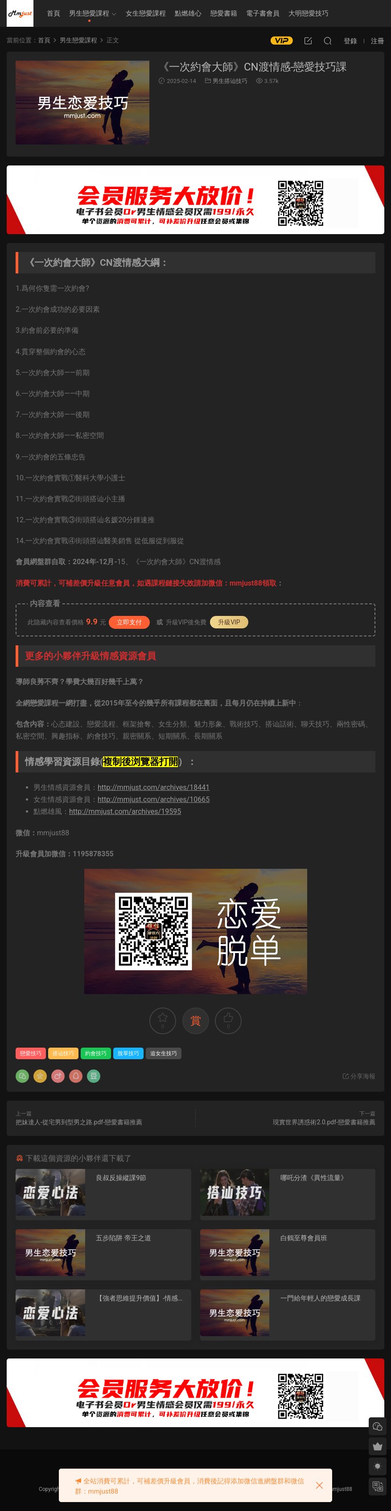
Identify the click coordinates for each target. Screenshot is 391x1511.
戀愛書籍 (223, 13)
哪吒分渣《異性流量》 (313, 1178)
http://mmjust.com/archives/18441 (154, 787)
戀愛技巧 (30, 1053)
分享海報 (358, 1076)
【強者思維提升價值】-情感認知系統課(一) (140, 1298)
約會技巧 (96, 1053)
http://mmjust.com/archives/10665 (154, 799)
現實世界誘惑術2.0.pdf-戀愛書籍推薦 (324, 1122)
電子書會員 (263, 13)
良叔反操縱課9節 (121, 1178)
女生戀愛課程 (146, 13)
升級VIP (229, 622)
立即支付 (129, 622)
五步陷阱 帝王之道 (123, 1238)
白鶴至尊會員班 (303, 1238)
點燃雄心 (188, 13)
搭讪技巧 (63, 1053)
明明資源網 (20, 13)
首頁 (53, 13)
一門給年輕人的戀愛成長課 (320, 1298)
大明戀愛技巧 (308, 13)
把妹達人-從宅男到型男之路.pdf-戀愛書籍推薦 (79, 1122)
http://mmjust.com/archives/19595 (125, 811)
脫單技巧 (128, 1053)
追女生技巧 (163, 1053)
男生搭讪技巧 (230, 81)
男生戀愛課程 (89, 13)
